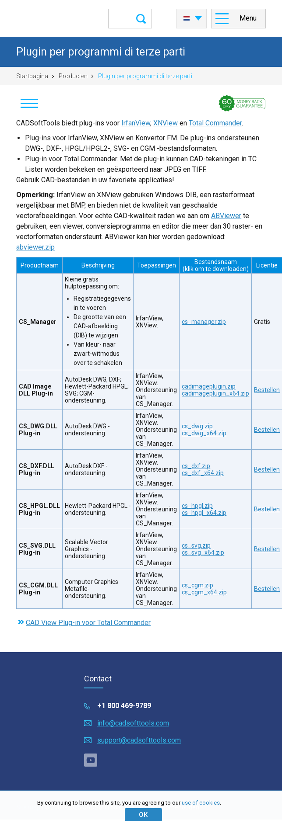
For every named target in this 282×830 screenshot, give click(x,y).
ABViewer (226, 216)
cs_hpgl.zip (197, 505)
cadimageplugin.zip (209, 386)
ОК (143, 815)
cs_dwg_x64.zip (204, 433)
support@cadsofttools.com (139, 740)
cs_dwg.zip (197, 426)
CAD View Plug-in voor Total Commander (88, 622)
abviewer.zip (35, 247)
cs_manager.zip (204, 321)
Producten (73, 76)
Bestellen (267, 389)
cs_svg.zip (196, 545)
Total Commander (215, 123)
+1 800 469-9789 (124, 706)
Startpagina (32, 76)
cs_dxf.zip (196, 465)
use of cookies (201, 802)
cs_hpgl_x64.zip (204, 512)
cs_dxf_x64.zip (203, 472)
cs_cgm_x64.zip (204, 592)
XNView (165, 123)
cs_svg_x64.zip (203, 552)
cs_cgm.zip (197, 585)
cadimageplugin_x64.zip (215, 393)
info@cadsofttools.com (133, 723)
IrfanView (135, 123)
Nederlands (186, 18)
